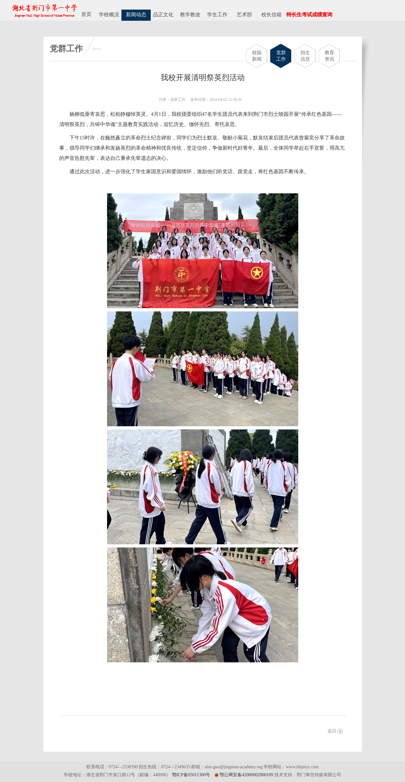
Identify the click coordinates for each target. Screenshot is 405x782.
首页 (86, 14)
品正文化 (163, 14)
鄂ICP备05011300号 (191, 774)
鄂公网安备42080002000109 (246, 774)
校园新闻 (257, 56)
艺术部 (244, 14)
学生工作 (217, 14)
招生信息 (305, 56)
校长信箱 (271, 14)
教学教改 (190, 14)
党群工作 (281, 56)
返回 (332, 731)
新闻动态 (136, 14)
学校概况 (109, 14)
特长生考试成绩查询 (309, 14)
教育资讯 (329, 56)
